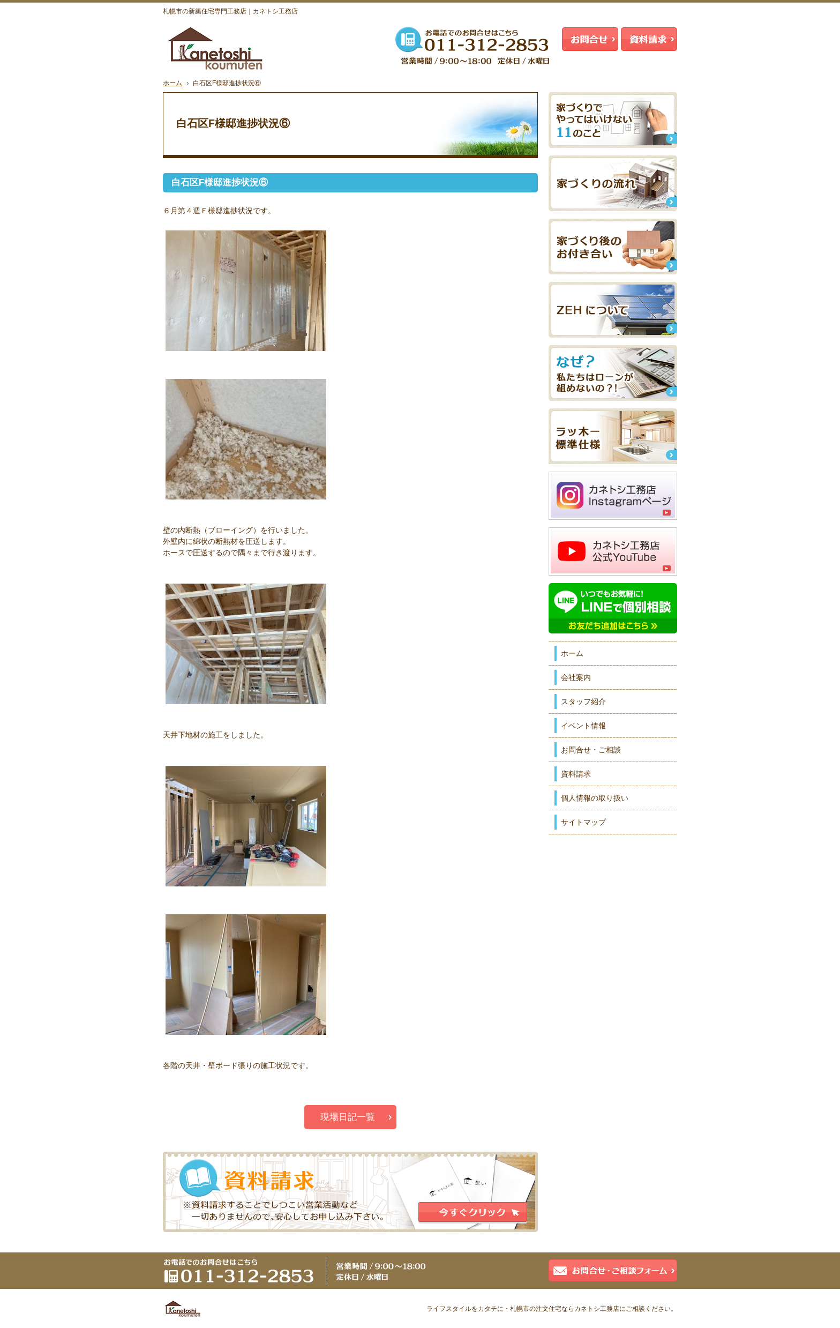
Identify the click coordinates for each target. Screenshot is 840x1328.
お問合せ (590, 39)
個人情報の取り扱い (594, 798)
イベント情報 (583, 725)
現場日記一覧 (347, 1117)
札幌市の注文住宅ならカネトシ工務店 (564, 1308)
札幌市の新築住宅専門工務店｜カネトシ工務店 (230, 11)
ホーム (572, 653)
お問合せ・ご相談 (591, 749)
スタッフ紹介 (583, 701)
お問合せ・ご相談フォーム (613, 1270)
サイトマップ (583, 822)
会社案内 (576, 677)
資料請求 (576, 774)
